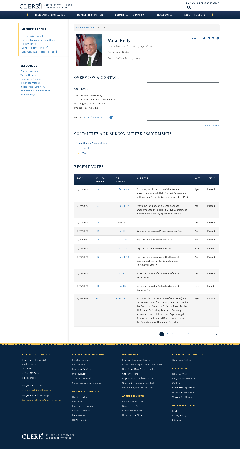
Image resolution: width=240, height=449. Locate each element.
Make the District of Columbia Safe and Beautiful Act (158, 275)
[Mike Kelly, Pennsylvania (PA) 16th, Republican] (130, 50)
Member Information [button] (90, 15)
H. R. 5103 (121, 273)
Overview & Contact (32, 36)
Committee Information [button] (130, 15)
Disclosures (130, 354)
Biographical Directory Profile (40, 51)
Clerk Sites (179, 368)
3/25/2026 (82, 273)
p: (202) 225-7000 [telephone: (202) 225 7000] (30, 373)
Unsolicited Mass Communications (139, 369)
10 (210, 333)
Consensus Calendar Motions (86, 383)
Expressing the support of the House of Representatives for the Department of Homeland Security (158, 260)
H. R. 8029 (121, 239)
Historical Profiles (30, 82)
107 (97, 205)
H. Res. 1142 (122, 189)
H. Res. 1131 (122, 298)
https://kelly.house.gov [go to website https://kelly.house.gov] (98, 117)
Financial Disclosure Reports (136, 360)
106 (97, 222)
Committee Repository (183, 387)
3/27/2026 (82, 189)
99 (97, 298)
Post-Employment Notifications (138, 387)
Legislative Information (88, 354)
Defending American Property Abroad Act (159, 231)
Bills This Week (179, 374)
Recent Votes (29, 43)
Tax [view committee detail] (84, 153)
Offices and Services (132, 410)
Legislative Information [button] (50, 15)
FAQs (174, 410)
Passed (211, 189)
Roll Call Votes (79, 364)
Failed (210, 248)
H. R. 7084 (121, 231)
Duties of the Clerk (131, 406)
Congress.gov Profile (35, 47)
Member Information (85, 391)
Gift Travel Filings (130, 373)
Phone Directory (29, 71)
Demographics (79, 415)
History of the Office (132, 415)
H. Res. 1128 (122, 257)
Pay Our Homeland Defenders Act (155, 239)
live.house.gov (79, 373)
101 (97, 273)
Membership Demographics (35, 90)
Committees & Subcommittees (38, 40)
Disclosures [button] (164, 15)
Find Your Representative (202, 3)
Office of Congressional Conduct (138, 383)
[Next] (216, 333)
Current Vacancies (81, 410)
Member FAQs (27, 94)
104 (97, 239)
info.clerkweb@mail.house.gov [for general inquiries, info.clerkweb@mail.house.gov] (37, 390)
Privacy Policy (179, 415)
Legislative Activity (81, 360)
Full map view (211, 125)
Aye (197, 189)
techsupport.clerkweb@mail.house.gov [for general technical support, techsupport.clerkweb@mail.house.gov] (41, 400)
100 (97, 286)
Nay (197, 248)
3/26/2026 (82, 239)
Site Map (176, 420)
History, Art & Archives (183, 392)
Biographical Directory (32, 86)
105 (97, 231)
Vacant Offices (28, 75)
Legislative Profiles (30, 79)
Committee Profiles (181, 360)
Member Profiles (85, 27)
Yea (196, 205)
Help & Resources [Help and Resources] (184, 405)
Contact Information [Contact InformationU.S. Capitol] (36, 354)
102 (97, 257)
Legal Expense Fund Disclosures (138, 378)
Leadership (77, 401)
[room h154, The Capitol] (45, 364)
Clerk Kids (177, 383)
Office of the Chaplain (183, 396)
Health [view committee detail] (86, 148)
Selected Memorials (82, 378)
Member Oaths (79, 419)
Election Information (82, 406)
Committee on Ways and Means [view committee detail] (93, 143)
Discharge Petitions (81, 369)
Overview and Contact (133, 401)
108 (97, 189)
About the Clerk (133, 396)
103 (97, 248)
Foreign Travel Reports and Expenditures (142, 364)
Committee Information (187, 354)
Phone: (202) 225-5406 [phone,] (86, 107)
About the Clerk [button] (194, 15)
